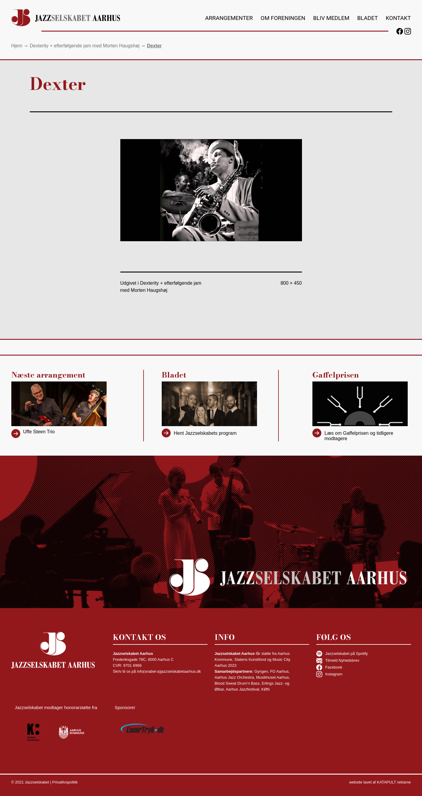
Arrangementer (229, 18)
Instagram (329, 674)
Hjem (16, 45)
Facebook (329, 667)
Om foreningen (283, 18)
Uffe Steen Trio (39, 431)
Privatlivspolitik (64, 782)
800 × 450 (291, 283)
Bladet (367, 18)
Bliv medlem (331, 18)
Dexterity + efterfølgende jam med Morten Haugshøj (85, 45)
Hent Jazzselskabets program (205, 433)
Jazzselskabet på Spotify (342, 654)
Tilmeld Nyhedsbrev (337, 660)
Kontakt (398, 18)
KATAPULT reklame (394, 782)
